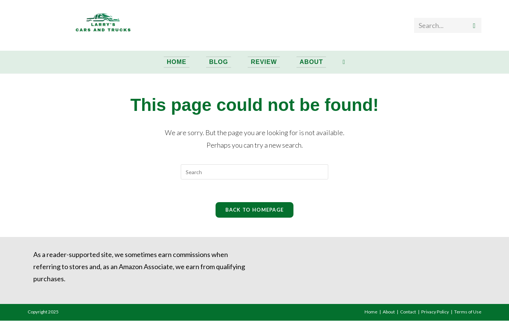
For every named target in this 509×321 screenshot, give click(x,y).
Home (371, 312)
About (389, 312)
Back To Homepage (254, 210)
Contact (408, 312)
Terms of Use (467, 312)
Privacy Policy (435, 312)
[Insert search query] (254, 171)
